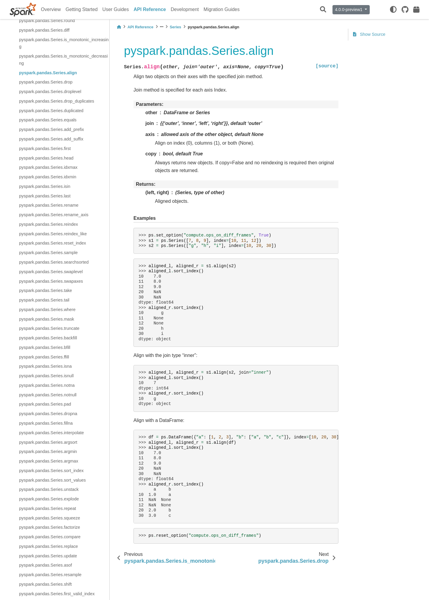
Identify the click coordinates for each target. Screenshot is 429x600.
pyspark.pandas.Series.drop (45, 82)
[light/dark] (393, 10)
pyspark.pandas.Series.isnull (46, 375)
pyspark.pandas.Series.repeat (47, 508)
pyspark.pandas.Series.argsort (48, 442)
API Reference (150, 9)
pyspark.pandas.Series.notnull (48, 394)
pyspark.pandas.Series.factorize (49, 527)
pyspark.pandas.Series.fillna (46, 423)
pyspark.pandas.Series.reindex (48, 224)
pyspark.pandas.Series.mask (46, 319)
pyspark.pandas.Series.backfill (48, 337)
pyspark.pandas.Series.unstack (49, 489)
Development (185, 9)
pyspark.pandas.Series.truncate (49, 328)
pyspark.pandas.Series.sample (48, 252)
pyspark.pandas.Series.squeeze (49, 518)
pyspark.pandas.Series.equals (48, 119)
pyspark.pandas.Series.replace (48, 546)
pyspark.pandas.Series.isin (44, 186)
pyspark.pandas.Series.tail (44, 300)
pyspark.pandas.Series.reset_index (52, 243)
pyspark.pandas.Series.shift (45, 584)
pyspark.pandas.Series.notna (46, 385)
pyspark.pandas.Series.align (48, 72)
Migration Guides (221, 9)
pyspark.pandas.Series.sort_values (52, 480)
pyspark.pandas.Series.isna (45, 366)
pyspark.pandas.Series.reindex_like (53, 233)
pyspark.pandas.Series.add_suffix (51, 139)
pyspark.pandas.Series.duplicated (51, 110)
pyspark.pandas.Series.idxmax (48, 167)
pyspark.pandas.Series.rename (48, 205)
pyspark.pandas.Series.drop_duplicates (56, 101)
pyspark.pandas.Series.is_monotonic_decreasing (63, 60)
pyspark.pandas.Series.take (45, 290)
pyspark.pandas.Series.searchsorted (54, 262)
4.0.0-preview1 (349, 9)
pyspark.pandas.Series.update (48, 555)
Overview (51, 9)
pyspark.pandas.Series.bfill (44, 347)
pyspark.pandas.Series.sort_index (51, 470)
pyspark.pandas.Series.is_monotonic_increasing (64, 43)
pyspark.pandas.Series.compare (49, 536)
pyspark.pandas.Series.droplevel (50, 91)
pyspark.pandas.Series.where (47, 309)
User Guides (115, 9)
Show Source (369, 34)
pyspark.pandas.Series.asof (45, 565)
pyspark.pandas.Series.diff (44, 30)
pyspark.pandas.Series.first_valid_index (57, 593)
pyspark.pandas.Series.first (45, 148)
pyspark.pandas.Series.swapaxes (51, 281)
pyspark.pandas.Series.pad (45, 404)
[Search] (323, 9)
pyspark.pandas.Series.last (45, 196)
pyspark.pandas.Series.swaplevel (51, 271)
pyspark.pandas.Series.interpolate (51, 432)
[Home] (119, 27)
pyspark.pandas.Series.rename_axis (53, 214)
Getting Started (82, 9)
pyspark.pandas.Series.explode (49, 499)
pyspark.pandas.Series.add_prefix (51, 129)
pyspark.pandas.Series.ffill (44, 357)
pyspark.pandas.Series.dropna (48, 413)
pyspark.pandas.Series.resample (50, 574)
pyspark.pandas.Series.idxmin (47, 176)
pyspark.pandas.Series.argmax (48, 461)
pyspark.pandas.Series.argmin (48, 451)
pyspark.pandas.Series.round (47, 20)
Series (175, 27)
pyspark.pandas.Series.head (46, 158)
